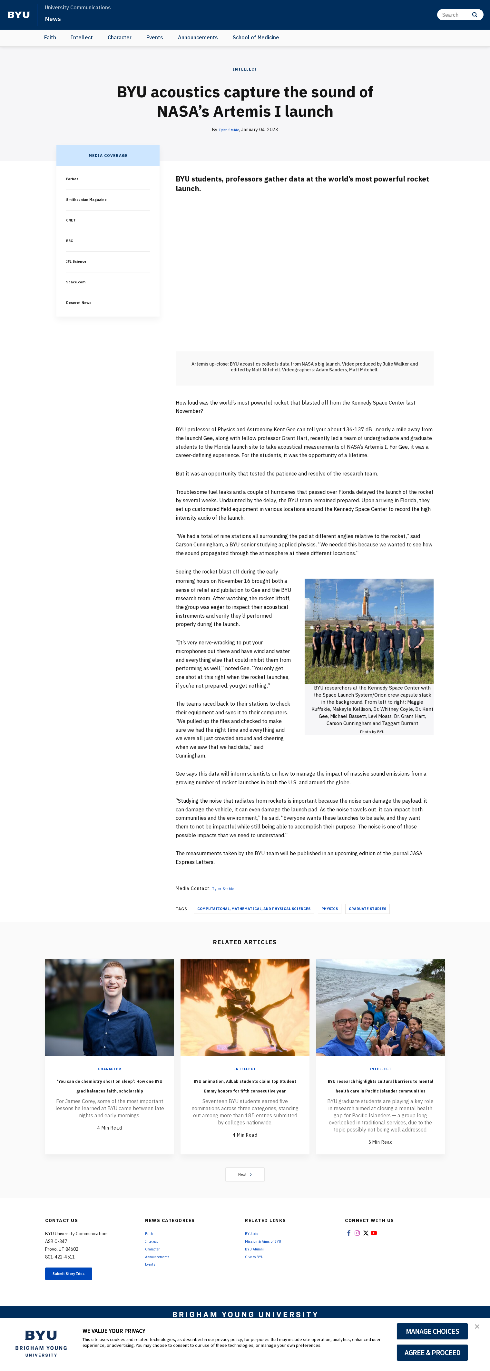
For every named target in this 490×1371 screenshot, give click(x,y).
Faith (50, 37)
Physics (329, 908)
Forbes (74, 178)
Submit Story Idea (78, 1294)
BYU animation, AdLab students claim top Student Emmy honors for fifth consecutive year (245, 1094)
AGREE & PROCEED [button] (432, 1352)
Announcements (198, 37)
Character (120, 37)
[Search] (460, 14)
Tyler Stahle (229, 129)
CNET (72, 220)
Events (154, 37)
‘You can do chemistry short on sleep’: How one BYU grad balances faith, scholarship (110, 1089)
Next (245, 1193)
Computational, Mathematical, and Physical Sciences (253, 908)
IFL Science (79, 261)
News (54, 18)
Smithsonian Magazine (90, 199)
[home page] (18, 15)
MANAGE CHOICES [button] (432, 1331)
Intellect (82, 37)
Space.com (78, 282)
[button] (479, 1329)
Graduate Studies (367, 908)
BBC (70, 240)
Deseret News (82, 302)
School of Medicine (256, 37)
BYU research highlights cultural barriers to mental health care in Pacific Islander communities (380, 1094)
